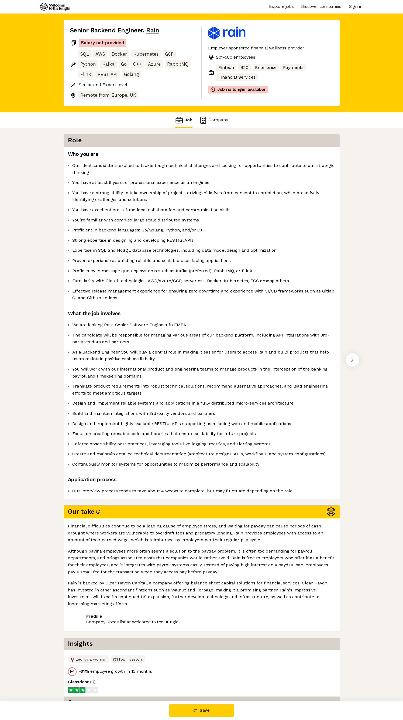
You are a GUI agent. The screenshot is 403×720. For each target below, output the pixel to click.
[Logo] (55, 7)
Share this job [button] (85, 678)
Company (213, 120)
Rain (152, 30)
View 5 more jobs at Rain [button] (133, 678)
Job (183, 120)
